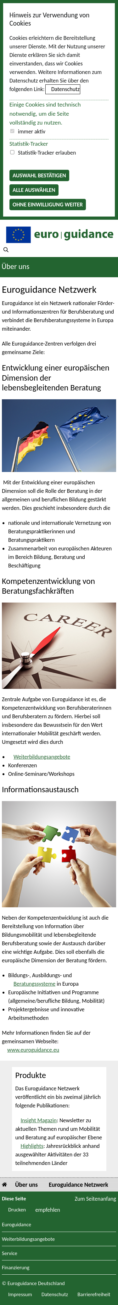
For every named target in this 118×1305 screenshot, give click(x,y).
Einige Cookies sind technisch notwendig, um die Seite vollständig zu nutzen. (45, 113)
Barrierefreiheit (93, 1294)
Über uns (15, 266)
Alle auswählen (34, 190)
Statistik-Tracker (28, 143)
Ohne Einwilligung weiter (48, 204)
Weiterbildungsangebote (42, 756)
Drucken (17, 1209)
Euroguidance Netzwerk (78, 1184)
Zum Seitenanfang (95, 1198)
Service (9, 1253)
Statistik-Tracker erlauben (47, 152)
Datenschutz (65, 89)
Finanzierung (15, 1268)
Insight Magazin (39, 1120)
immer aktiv (31, 131)
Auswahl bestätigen (39, 175)
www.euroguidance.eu (33, 1049)
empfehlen (47, 1209)
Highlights (32, 1146)
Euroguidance (16, 1225)
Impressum (20, 1294)
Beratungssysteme (34, 983)
